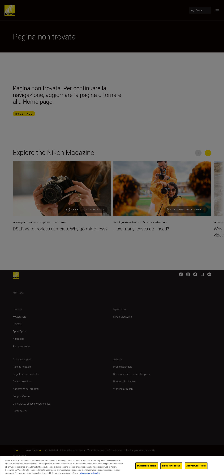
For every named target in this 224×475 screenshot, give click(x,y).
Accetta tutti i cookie (196, 467)
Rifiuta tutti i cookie (171, 467)
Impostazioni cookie (146, 467)
